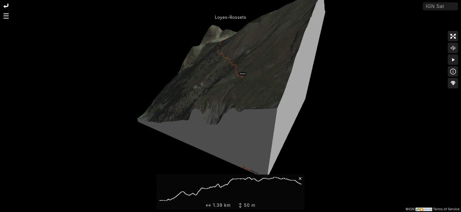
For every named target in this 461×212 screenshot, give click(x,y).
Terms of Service (446, 209)
